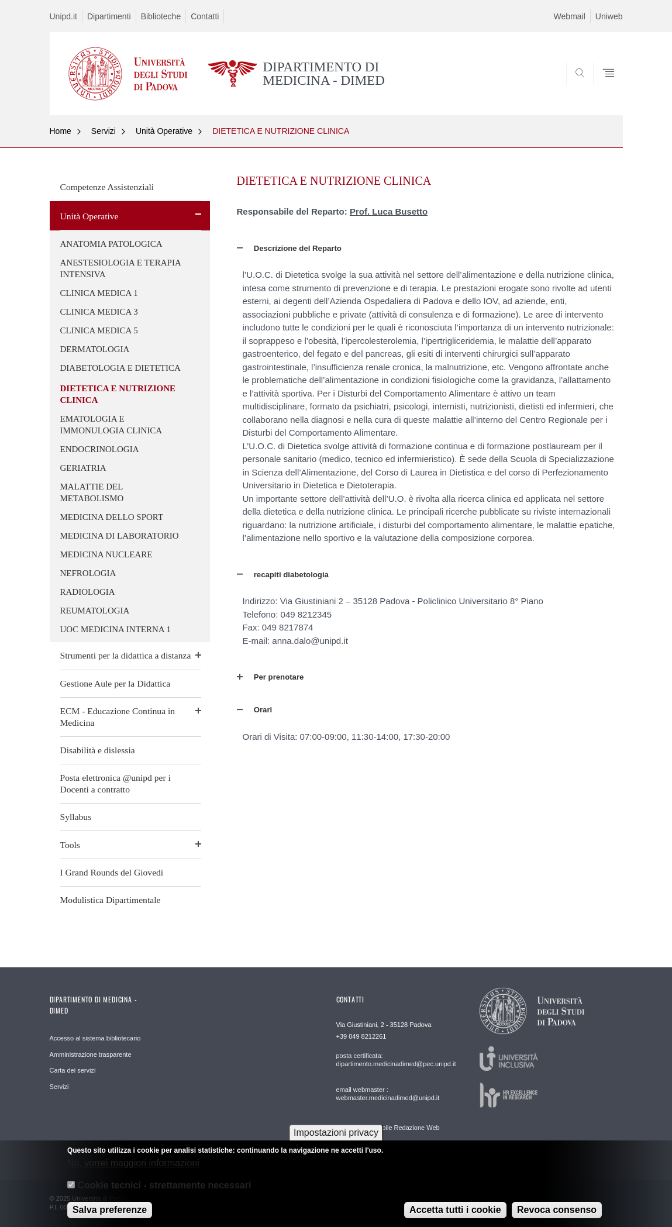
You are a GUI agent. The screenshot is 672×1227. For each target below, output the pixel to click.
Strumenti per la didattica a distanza (125, 655)
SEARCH (601, 87)
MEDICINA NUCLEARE (106, 554)
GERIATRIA (83, 468)
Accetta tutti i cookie (455, 1216)
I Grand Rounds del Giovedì (112, 872)
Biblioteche (161, 16)
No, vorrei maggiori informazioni (133, 1169)
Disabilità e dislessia (97, 750)
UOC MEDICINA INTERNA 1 (115, 629)
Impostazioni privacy (336, 1139)
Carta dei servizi (73, 1070)
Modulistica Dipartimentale (110, 900)
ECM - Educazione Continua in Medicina (117, 717)
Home (60, 131)
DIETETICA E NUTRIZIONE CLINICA (280, 131)
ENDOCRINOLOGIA (99, 449)
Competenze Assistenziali (107, 187)
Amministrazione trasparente (91, 1054)
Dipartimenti (109, 16)
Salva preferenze (110, 1216)
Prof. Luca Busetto (389, 211)
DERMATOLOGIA (95, 349)
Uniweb (609, 16)
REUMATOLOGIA (95, 610)
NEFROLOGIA (88, 573)
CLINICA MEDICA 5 (99, 330)
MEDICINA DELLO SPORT (112, 517)
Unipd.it (63, 16)
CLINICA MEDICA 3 (99, 311)
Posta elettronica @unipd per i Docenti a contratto (115, 783)
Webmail (569, 16)
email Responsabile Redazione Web (388, 1127)
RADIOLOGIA (87, 592)
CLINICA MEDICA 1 (99, 293)
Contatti (205, 16)
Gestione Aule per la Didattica (115, 683)
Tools (70, 845)
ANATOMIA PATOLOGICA (111, 244)
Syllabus (76, 817)
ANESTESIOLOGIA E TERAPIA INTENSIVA (120, 268)
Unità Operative (164, 131)
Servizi (103, 131)
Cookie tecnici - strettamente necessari (164, 1192)
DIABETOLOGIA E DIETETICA (120, 368)
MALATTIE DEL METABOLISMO (92, 492)
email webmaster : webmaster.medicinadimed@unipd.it (388, 1093)
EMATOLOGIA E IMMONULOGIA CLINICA (111, 424)
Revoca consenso (557, 1216)
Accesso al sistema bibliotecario (95, 1038)
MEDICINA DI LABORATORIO (119, 535)
